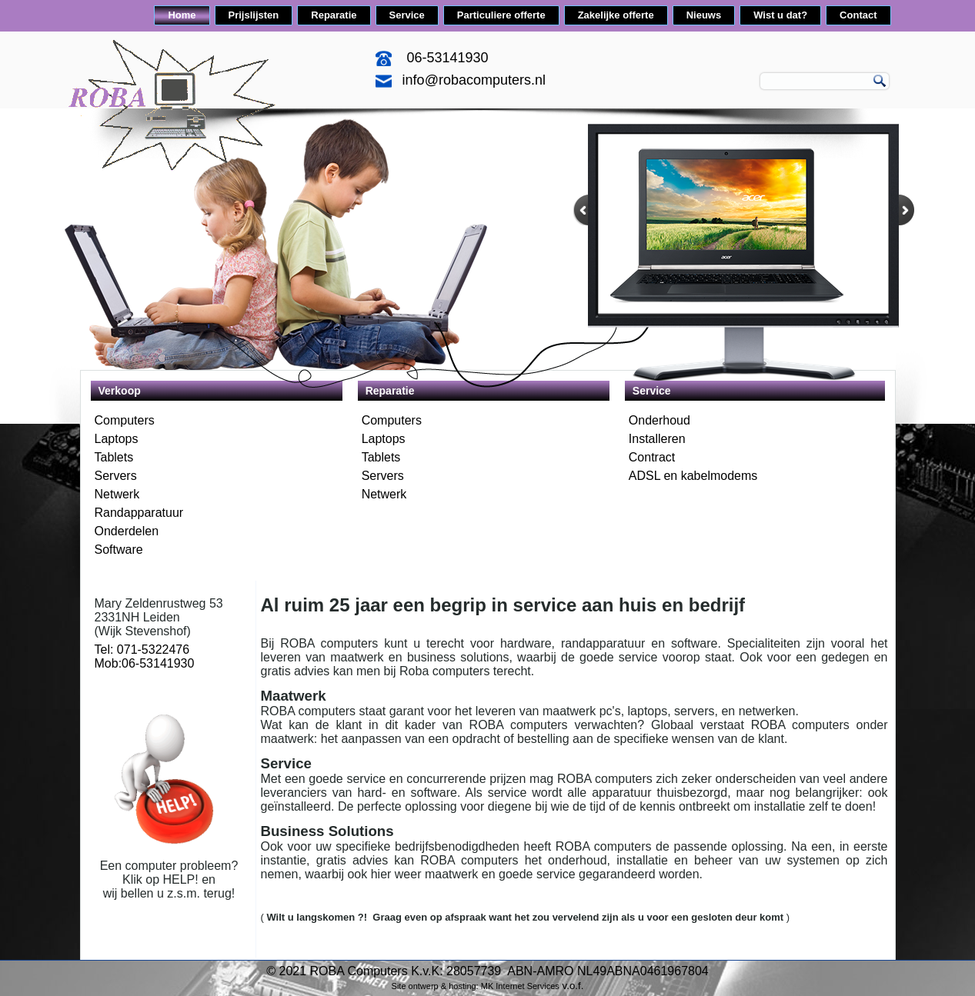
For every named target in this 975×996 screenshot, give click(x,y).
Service (407, 15)
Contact (858, 15)
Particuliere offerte (501, 15)
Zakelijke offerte (616, 15)
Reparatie (333, 15)
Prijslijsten (254, 15)
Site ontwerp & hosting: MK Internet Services (475, 986)
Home (181, 15)
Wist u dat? (780, 15)
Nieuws (704, 15)
